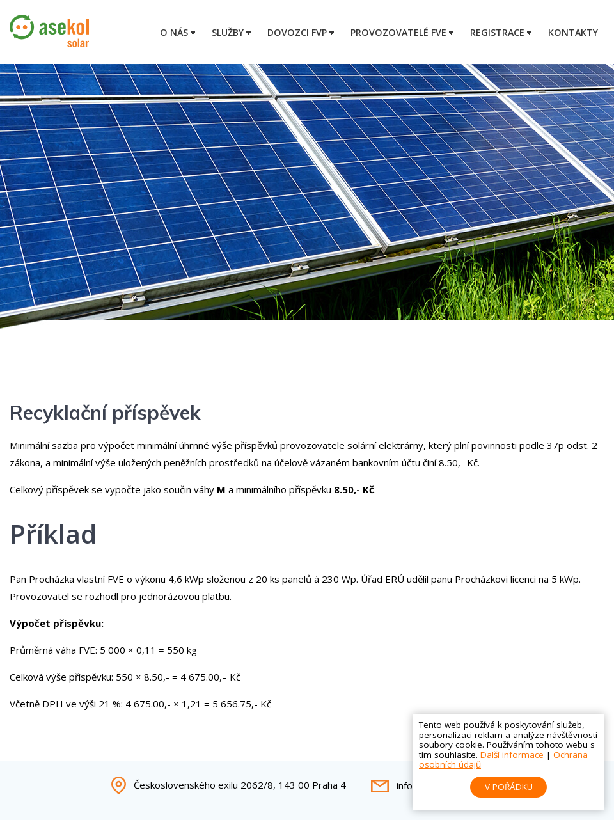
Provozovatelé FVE (398, 32)
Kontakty (573, 32)
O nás (174, 32)
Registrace (497, 32)
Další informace (512, 755)
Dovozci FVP (297, 32)
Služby (228, 32)
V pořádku (509, 786)
